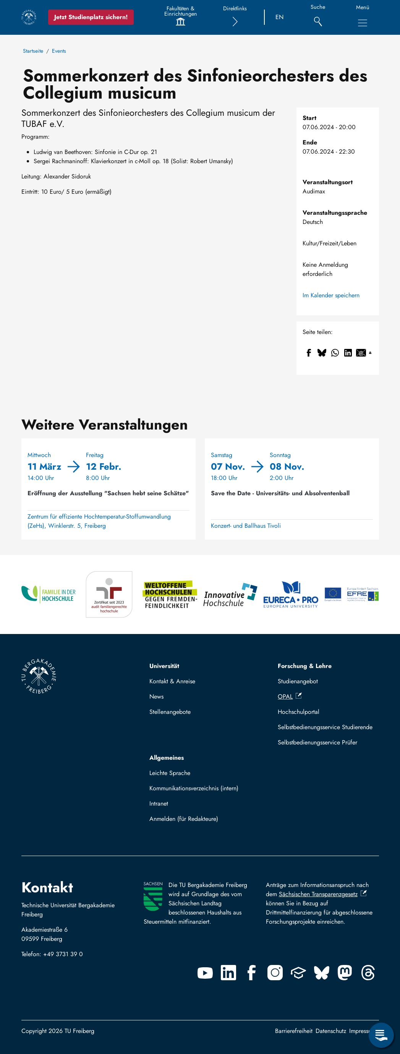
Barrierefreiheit (294, 1030)
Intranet (158, 803)
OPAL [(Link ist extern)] (290, 696)
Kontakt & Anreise (172, 681)
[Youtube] (205, 972)
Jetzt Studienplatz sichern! (91, 17)
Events (59, 51)
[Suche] (318, 17)
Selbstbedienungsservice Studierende (325, 727)
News (156, 696)
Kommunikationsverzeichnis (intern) (193, 788)
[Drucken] (370, 353)
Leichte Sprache (169, 773)
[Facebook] (251, 972)
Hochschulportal (298, 711)
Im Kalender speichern (331, 295)
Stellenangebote (170, 711)
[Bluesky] (321, 972)
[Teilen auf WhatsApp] (335, 353)
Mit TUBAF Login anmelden (189, 821)
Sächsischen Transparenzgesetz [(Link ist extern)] (323, 894)
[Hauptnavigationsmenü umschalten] (362, 23)
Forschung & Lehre (305, 666)
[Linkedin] (228, 972)
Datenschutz (331, 1030)
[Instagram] (275, 972)
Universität (164, 666)
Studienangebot (298, 681)
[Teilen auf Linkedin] (348, 353)
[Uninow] (298, 972)
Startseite (33, 51)
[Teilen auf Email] (361, 353)
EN (279, 17)
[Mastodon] (345, 972)
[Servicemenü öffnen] (381, 1035)
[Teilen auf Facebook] (309, 353)
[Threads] (368, 972)
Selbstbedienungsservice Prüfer (317, 742)
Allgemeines (166, 757)
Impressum (362, 1030)
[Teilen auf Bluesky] (322, 353)
